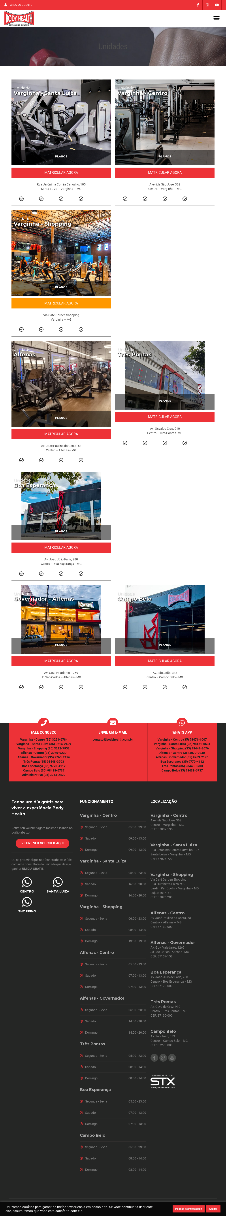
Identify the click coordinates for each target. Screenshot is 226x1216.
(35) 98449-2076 (197, 750)
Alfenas (24, 356)
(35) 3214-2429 (60, 746)
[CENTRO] (26, 883)
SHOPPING (27, 913)
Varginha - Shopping (43, 225)
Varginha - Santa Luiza (45, 95)
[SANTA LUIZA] (57, 883)
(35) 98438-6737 (52, 772)
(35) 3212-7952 (59, 750)
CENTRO (27, 893)
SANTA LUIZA (58, 893)
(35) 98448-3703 (52, 763)
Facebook (154, 1060)
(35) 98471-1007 (195, 741)
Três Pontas (134, 356)
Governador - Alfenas (44, 601)
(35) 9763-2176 (59, 759)
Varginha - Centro (142, 95)
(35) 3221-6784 (57, 741)
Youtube (172, 1060)
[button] (217, 19)
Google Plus (163, 1060)
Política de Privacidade (188, 1208)
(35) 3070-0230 (55, 754)
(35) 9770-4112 (55, 768)
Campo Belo (134, 601)
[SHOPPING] (26, 903)
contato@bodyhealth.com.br (113, 741)
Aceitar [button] (213, 1208)
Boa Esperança (34, 487)
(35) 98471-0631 (198, 746)
